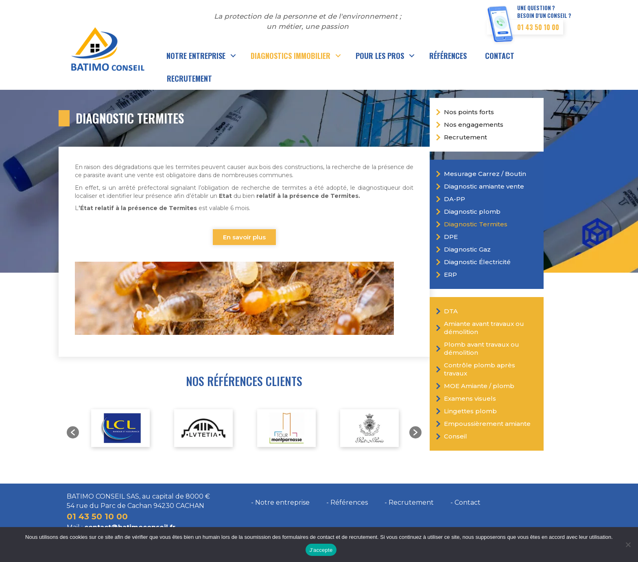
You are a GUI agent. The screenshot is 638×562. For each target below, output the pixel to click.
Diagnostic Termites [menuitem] (475, 224)
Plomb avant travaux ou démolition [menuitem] (481, 348)
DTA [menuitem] (451, 311)
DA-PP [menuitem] (454, 199)
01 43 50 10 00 (538, 27)
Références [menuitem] (448, 55)
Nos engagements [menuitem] (473, 124)
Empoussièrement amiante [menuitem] (487, 423)
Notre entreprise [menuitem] (195, 55)
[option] (120, 428)
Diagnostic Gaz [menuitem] (467, 249)
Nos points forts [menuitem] (469, 112)
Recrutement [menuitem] (189, 78)
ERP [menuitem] (450, 274)
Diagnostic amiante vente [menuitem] (484, 186)
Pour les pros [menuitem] (380, 55)
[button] (233, 55)
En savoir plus (244, 237)
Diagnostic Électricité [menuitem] (477, 262)
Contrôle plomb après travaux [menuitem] (479, 369)
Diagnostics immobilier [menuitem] (290, 55)
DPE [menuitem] (451, 237)
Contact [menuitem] (499, 55)
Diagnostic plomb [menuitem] (472, 211)
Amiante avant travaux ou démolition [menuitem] (484, 328)
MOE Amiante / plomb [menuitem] (479, 386)
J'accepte (321, 550)
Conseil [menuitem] (455, 436)
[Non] (628, 544)
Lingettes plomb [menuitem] (470, 411)
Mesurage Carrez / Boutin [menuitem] (485, 174)
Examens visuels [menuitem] (470, 398)
